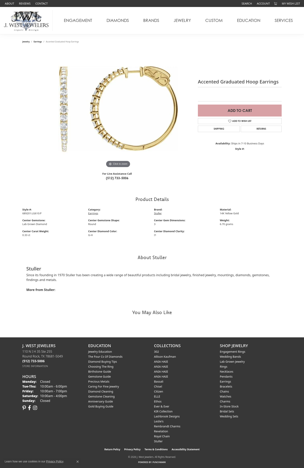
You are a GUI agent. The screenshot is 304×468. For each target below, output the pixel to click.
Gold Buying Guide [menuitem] (100, 406)
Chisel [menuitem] (158, 386)
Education (248, 20)
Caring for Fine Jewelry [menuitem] (103, 386)
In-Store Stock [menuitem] (229, 406)
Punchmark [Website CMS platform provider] (159, 462)
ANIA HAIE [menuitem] (161, 361)
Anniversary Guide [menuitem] (100, 401)
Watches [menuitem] (225, 396)
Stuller (158, 213)
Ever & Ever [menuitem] (161, 406)
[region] (118, 109)
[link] (9, 3)
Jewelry (182, 20)
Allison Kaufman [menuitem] (165, 356)
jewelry (26, 41)
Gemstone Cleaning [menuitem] (101, 396)
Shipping (219, 128)
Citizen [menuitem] (158, 391)
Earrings (38, 41)
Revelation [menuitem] (161, 431)
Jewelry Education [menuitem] (100, 351)
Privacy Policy (132, 449)
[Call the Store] (33, 361)
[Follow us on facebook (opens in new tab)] (29, 407)
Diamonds (118, 20)
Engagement (78, 20)
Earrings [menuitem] (225, 381)
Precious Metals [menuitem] (98, 381)
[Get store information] (35, 366)
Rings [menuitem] (223, 366)
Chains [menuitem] (224, 391)
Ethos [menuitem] (158, 401)
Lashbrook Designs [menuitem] (167, 416)
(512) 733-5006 (117, 178)
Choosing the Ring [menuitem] (101, 366)
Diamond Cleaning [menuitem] (100, 391)
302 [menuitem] (156, 351)
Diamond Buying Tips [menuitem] (102, 361)
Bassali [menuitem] (158, 381)
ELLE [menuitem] (157, 396)
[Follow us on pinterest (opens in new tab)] (24, 407)
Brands (151, 20)
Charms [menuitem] (225, 401)
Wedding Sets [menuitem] (229, 416)
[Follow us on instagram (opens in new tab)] (35, 407)
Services (284, 20)
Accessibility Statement (185, 449)
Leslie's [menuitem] (159, 421)
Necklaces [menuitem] (226, 371)
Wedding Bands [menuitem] (230, 356)
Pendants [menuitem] (226, 376)
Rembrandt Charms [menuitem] (167, 426)
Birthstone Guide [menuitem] (99, 371)
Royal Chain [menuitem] (162, 436)
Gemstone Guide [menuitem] (99, 376)
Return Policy (112, 449)
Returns (261, 128)
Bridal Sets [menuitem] (227, 411)
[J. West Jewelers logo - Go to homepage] (27, 20)
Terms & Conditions (156, 449)
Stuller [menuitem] (158, 441)
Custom (214, 20)
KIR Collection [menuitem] (163, 411)
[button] (246, 3)
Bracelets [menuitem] (226, 386)
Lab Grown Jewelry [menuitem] (232, 361)
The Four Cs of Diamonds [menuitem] (105, 356)
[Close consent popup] (77, 461)
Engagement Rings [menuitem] (232, 351)
